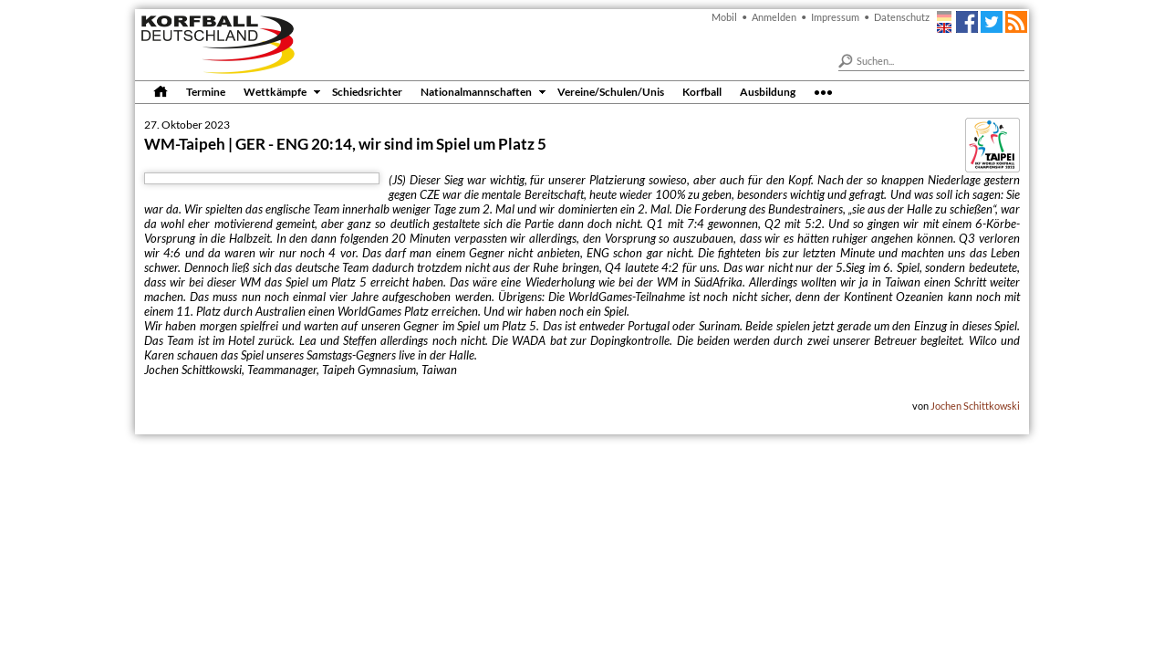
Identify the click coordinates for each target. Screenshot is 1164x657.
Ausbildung (767, 91)
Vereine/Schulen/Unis (610, 91)
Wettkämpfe (275, 91)
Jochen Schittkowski (975, 406)
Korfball (702, 91)
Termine (205, 91)
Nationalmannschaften (476, 91)
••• (823, 91)
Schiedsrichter (367, 91)
